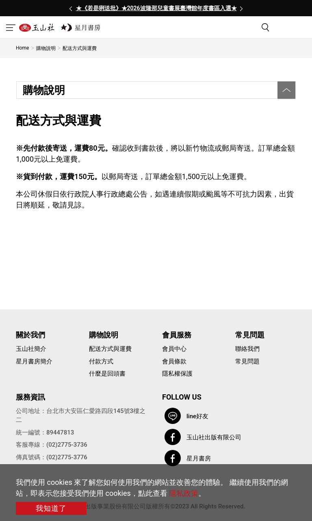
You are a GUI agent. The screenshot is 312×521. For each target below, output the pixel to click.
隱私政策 (183, 493)
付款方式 (101, 361)
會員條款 (174, 361)
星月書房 (198, 458)
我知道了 (51, 508)
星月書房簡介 (34, 361)
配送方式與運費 (110, 348)
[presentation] (71, 8)
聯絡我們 (247, 348)
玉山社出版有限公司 (213, 437)
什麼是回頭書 (107, 373)
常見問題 (247, 361)
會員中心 (174, 348)
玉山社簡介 (31, 348)
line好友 (197, 416)
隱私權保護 (177, 373)
